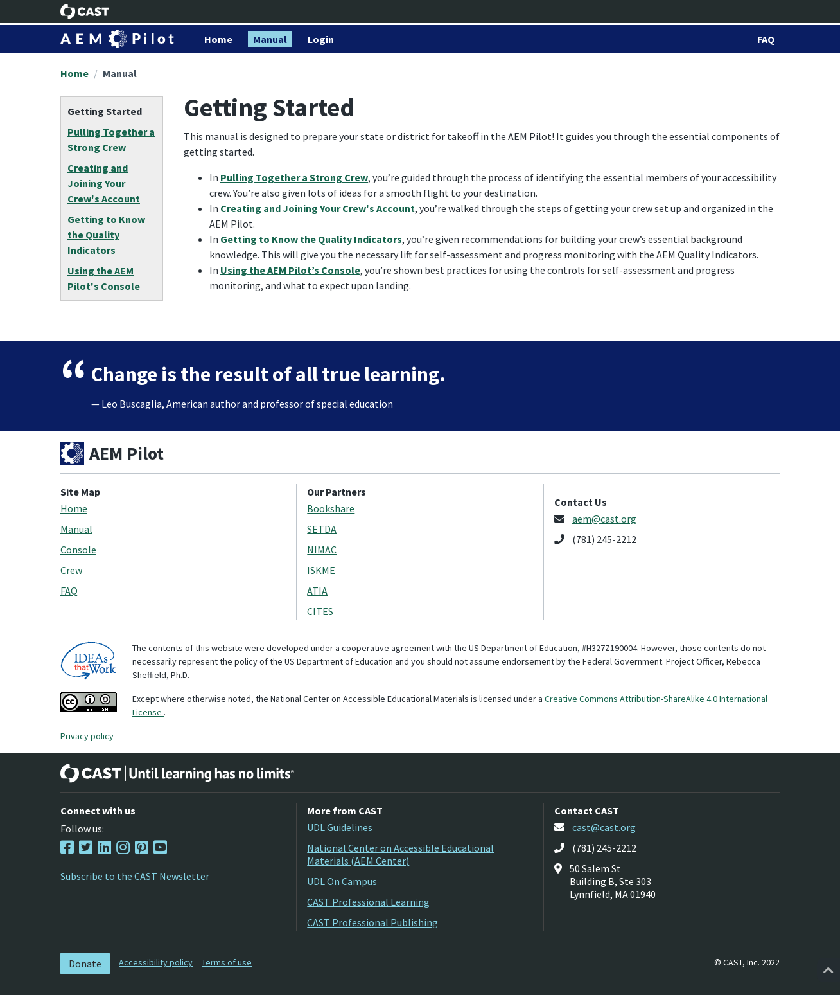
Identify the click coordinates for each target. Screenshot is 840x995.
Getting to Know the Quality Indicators (311, 239)
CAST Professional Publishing (372, 922)
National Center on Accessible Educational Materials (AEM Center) (400, 854)
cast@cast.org (604, 827)
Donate (85, 963)
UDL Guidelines (339, 827)
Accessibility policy (156, 962)
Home (74, 73)
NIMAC (322, 549)
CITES (320, 611)
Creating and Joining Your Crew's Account (317, 208)
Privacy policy (87, 736)
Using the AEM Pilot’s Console (290, 270)
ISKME (321, 570)
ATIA (317, 590)
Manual (120, 73)
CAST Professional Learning (368, 901)
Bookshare (330, 508)
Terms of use (227, 962)
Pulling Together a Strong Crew (294, 177)
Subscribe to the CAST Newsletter (134, 876)
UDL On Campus (342, 881)
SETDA (322, 529)
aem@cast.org (604, 518)
